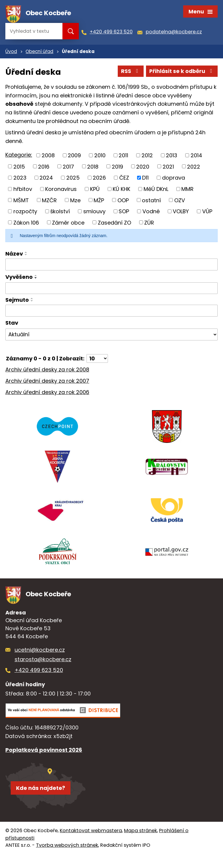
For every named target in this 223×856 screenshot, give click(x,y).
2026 (99, 179)
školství (60, 212)
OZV (179, 201)
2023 (19, 179)
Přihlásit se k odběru (181, 72)
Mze (75, 201)
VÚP (207, 212)
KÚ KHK (121, 190)
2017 (68, 167)
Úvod (11, 52)
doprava (173, 179)
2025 (73, 179)
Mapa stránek (140, 832)
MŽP (99, 201)
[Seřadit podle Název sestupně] (26, 256)
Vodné (151, 212)
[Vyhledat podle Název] (111, 266)
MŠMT (21, 201)
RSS (129, 72)
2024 (46, 179)
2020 (142, 167)
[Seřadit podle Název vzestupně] (26, 253)
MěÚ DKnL (156, 190)
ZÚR (149, 223)
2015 (19, 167)
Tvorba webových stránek (67, 846)
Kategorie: (18, 156)
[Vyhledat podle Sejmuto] (111, 312)
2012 (147, 156)
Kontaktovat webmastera (91, 832)
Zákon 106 (26, 223)
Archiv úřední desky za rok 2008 (47, 370)
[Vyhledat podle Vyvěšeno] (111, 289)
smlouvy (94, 212)
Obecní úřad (39, 52)
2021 (168, 167)
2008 (48, 156)
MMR (187, 190)
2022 (193, 167)
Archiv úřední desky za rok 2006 (47, 393)
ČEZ (124, 179)
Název (14, 255)
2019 (117, 167)
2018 (92, 167)
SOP (124, 212)
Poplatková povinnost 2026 (43, 752)
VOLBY (181, 212)
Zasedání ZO (114, 223)
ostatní (151, 201)
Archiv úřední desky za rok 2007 (47, 382)
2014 (196, 156)
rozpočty (25, 212)
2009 (74, 156)
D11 (145, 179)
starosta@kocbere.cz (43, 661)
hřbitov (22, 190)
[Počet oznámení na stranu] (97, 359)
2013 (171, 156)
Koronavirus (61, 190)
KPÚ (95, 190)
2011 (123, 156)
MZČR (49, 201)
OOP (123, 201)
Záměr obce (68, 223)
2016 (43, 167)
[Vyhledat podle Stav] (111, 335)
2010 (100, 156)
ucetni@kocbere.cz (40, 651)
